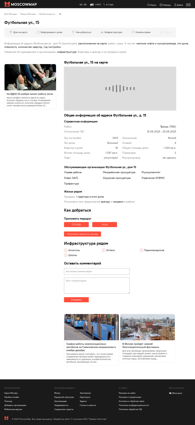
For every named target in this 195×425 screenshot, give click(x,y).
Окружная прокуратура (117, 178)
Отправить (76, 300)
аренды (105, 201)
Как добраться (83, 32)
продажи (118, 201)
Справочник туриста (63, 409)
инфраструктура (66, 52)
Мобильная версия (13, 409)
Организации (60, 401)
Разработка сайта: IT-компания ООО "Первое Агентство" (80, 419)
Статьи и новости (88, 405)
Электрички (85, 393)
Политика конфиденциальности (134, 405)
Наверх (167, 32)
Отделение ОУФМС (153, 178)
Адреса (83, 401)
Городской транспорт (64, 397)
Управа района (72, 172)
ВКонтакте (177, 393)
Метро (57, 393)
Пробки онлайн (11, 397)
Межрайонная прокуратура (119, 172)
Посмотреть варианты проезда (82, 234)
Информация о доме (51, 32)
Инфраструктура (113, 32)
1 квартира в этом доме (90, 196)
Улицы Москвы (28, 14)
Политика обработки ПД (130, 409)
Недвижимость (61, 405)
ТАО (172, 126)
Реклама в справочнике (130, 397)
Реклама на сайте (127, 393)
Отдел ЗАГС (71, 178)
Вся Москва (10, 14)
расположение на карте (92, 43)
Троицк (164, 126)
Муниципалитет (151, 172)
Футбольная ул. (47, 14)
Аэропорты (85, 397)
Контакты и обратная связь (131, 401)
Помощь (167, 5)
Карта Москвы (11, 393)
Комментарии (143, 32)
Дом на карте (20, 32)
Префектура (71, 183)
